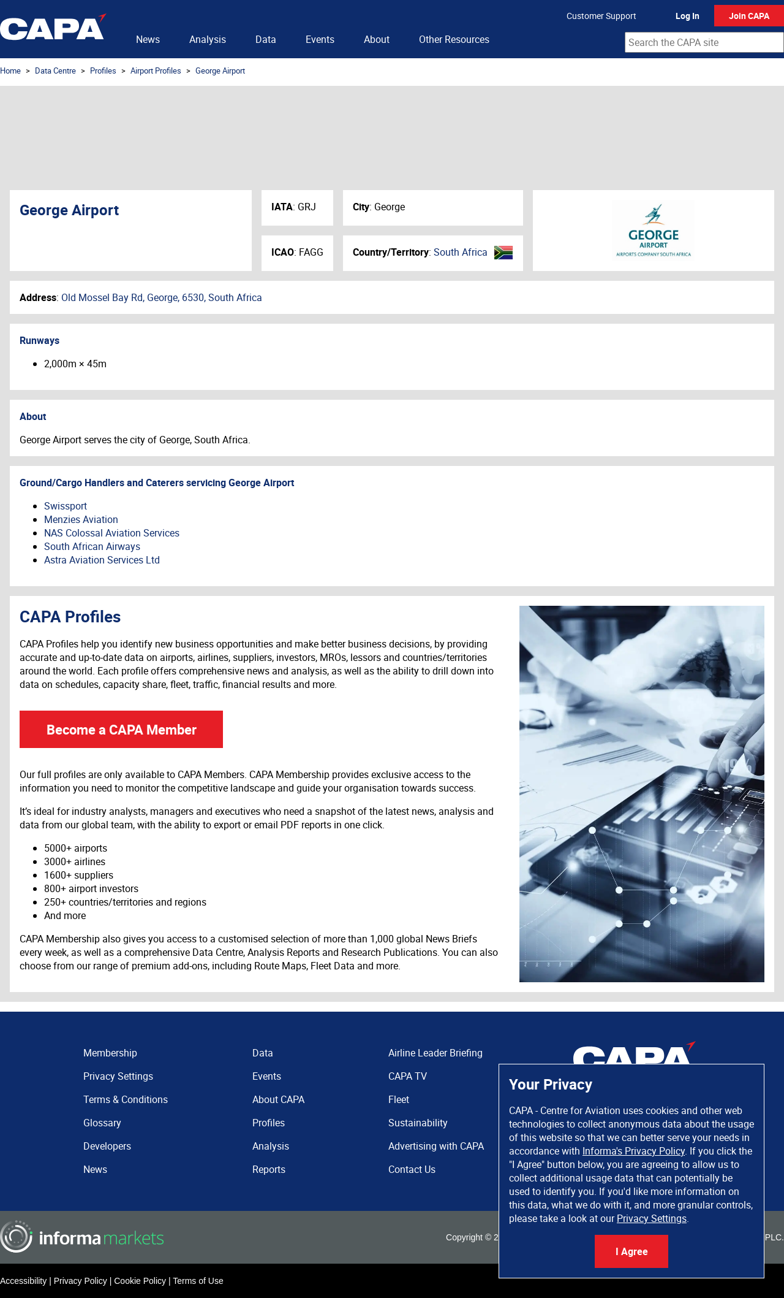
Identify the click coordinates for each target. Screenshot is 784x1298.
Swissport (65, 506)
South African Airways (92, 546)
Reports (268, 1169)
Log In (687, 15)
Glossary (102, 1122)
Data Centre (55, 70)
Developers (107, 1146)
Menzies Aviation (81, 519)
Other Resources (454, 39)
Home (10, 70)
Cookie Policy (140, 1281)
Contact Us (411, 1169)
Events (320, 39)
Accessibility (23, 1281)
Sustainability (418, 1122)
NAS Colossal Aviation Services (111, 533)
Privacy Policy (80, 1281)
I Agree (632, 1251)
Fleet (398, 1099)
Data (265, 39)
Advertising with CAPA (436, 1146)
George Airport (220, 70)
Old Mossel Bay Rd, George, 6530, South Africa (161, 297)
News (148, 39)
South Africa (461, 252)
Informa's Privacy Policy (633, 1151)
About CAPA (278, 1099)
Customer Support (601, 15)
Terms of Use (198, 1281)
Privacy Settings (652, 1218)
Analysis (207, 39)
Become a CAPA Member (122, 729)
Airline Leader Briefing (435, 1052)
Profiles (103, 70)
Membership (110, 1052)
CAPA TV (407, 1076)
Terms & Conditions (125, 1099)
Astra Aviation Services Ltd (102, 560)
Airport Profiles (155, 70)
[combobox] (704, 42)
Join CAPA (749, 15)
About (377, 39)
